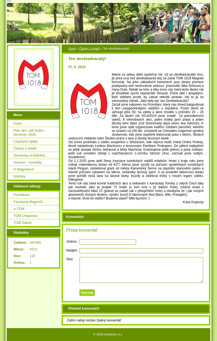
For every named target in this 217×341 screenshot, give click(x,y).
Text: (69, 259)
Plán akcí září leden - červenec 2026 (29, 132)
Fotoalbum (21, 195)
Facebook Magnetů (28, 202)
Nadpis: (72, 250)
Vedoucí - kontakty (27, 162)
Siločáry (19, 176)
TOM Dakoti (22, 223)
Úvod (72, 48)
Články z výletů (89, 48)
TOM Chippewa (25, 216)
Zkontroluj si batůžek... (30, 155)
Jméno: (71, 241)
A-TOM (18, 209)
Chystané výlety (25, 141)
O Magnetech (23, 169)
